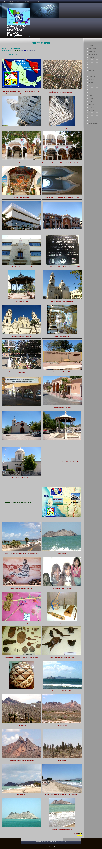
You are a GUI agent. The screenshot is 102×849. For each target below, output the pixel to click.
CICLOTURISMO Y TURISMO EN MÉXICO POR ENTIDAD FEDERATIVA (16, 30)
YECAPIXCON (91, 85)
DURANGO (91, 98)
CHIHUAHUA (91, 60)
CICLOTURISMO (11, 1)
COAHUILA (91, 92)
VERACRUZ (91, 113)
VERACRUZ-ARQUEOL (93, 123)
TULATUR (91, 82)
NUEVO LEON (91, 107)
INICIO (4, 1)
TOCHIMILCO (91, 79)
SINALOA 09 (91, 110)
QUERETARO (91, 64)
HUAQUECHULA (92, 76)
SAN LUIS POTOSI (92, 67)
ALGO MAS (40, 1)
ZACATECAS (91, 70)
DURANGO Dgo (92, 45)
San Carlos (79, 835)
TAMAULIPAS (91, 104)
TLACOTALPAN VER (93, 54)
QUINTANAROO (92, 57)
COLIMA (90, 95)
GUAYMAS (91, 120)
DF (89, 73)
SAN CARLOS (32, 50)
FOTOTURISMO (20, 1)
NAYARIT (90, 101)
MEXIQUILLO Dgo (92, 48)
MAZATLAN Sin (92, 51)
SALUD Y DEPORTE (31, 1)
